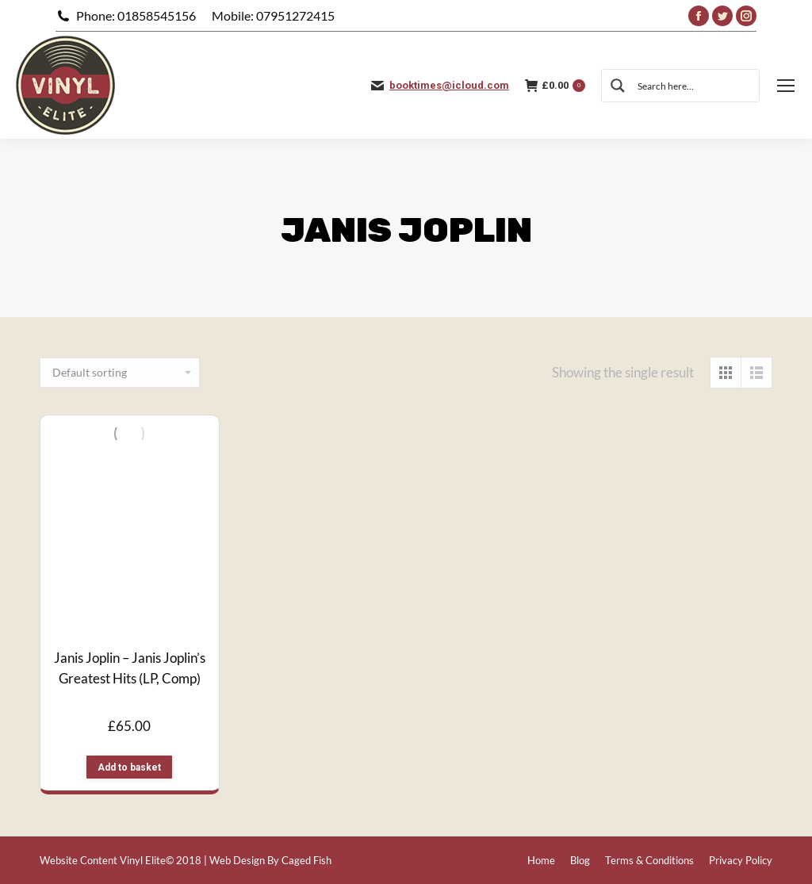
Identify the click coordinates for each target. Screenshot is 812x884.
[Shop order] (120, 373)
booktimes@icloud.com (449, 85)
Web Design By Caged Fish (270, 860)
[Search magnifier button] (618, 86)
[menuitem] (541, 860)
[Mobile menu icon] (786, 85)
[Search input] (692, 86)
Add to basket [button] (129, 767)
